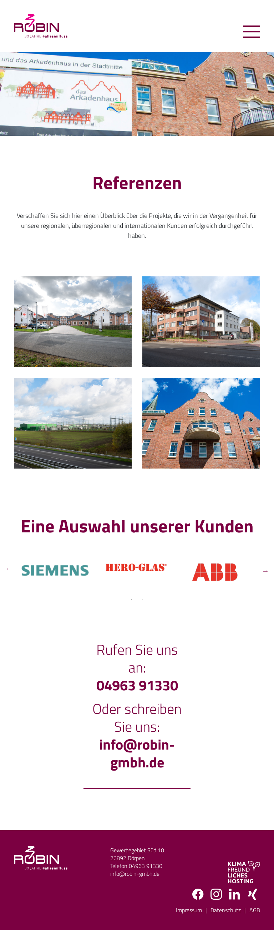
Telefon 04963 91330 (136, 866)
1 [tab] (131, 599)
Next (265, 570)
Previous (8, 570)
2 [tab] (142, 599)
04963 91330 (137, 685)
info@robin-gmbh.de (137, 753)
